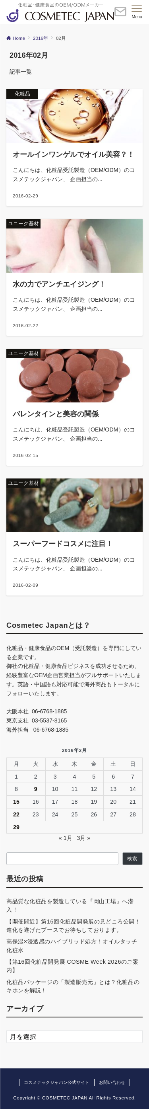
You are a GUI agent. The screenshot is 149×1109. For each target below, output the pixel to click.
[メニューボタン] (137, 12)
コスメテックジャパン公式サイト (56, 1082)
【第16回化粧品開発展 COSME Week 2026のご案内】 (72, 966)
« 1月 (65, 838)
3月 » (83, 838)
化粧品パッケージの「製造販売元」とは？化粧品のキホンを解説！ (72, 986)
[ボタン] (120, 15)
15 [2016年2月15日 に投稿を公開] (16, 802)
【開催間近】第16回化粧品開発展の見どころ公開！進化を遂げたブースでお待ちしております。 (73, 925)
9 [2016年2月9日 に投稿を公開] (35, 789)
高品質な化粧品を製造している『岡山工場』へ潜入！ (70, 905)
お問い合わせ (112, 1082)
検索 (132, 858)
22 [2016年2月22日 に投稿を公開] (16, 814)
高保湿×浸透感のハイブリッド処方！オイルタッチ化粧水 (71, 945)
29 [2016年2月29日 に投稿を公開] (16, 827)
